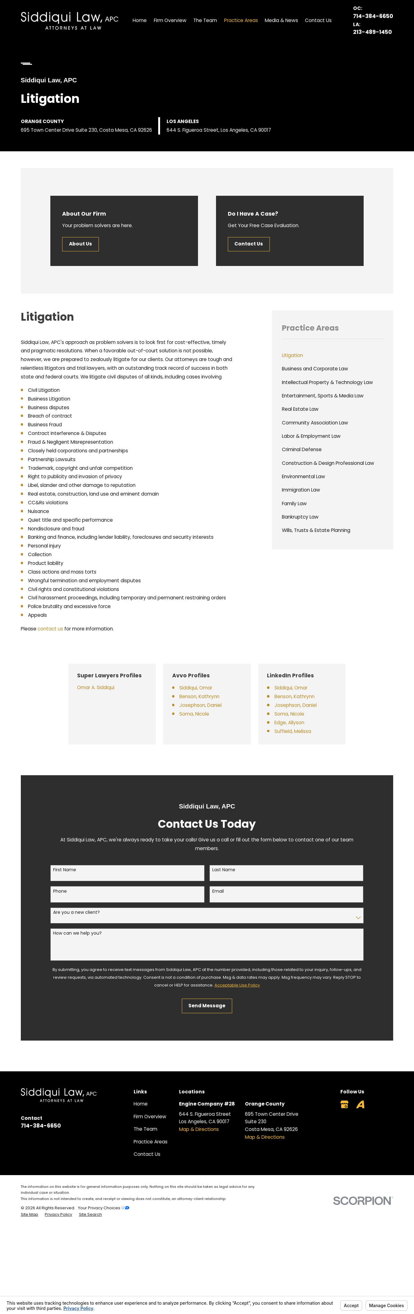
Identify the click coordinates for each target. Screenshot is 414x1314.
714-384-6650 (373, 16)
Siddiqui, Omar (205, 687)
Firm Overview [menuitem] (170, 20)
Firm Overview (150, 1116)
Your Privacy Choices (103, 1208)
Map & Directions (199, 1129)
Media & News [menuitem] (281, 20)
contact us (50, 628)
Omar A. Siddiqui (103, 687)
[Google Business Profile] (344, 1104)
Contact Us (248, 243)
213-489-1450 (372, 32)
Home (141, 1104)
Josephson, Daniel (210, 705)
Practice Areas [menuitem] (241, 20)
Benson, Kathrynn (209, 696)
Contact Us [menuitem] (318, 20)
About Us (80, 243)
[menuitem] (333, 355)
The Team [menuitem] (205, 20)
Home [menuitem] (140, 20)
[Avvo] (360, 1104)
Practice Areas (151, 1141)
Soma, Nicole (203, 714)
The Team (145, 1129)
